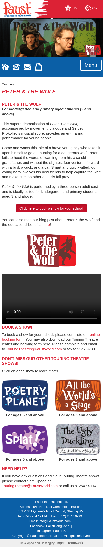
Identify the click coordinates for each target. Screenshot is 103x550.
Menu (91, 65)
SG (91, 8)
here (46, 224)
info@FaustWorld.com (55, 521)
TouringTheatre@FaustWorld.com (34, 349)
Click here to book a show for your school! (51, 208)
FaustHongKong (57, 526)
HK (71, 8)
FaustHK (59, 531)
